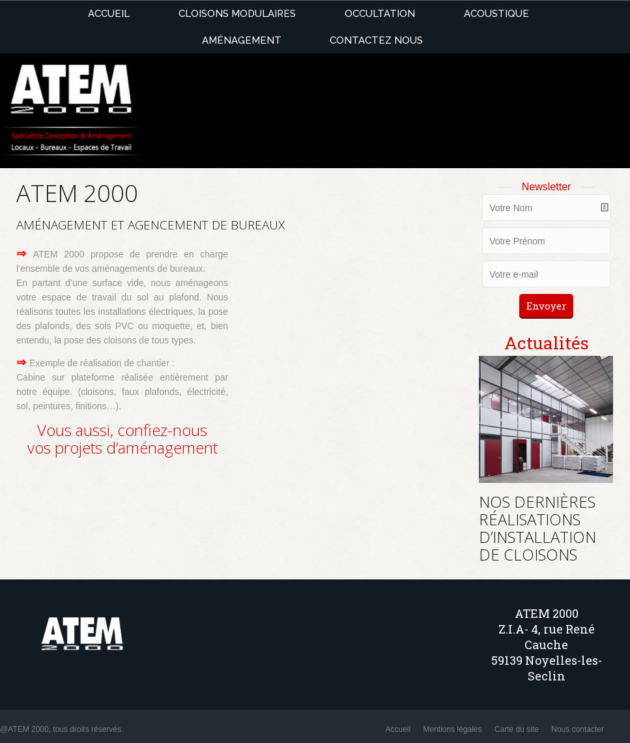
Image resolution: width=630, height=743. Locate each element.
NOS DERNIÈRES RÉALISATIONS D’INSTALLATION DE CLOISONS (537, 528)
